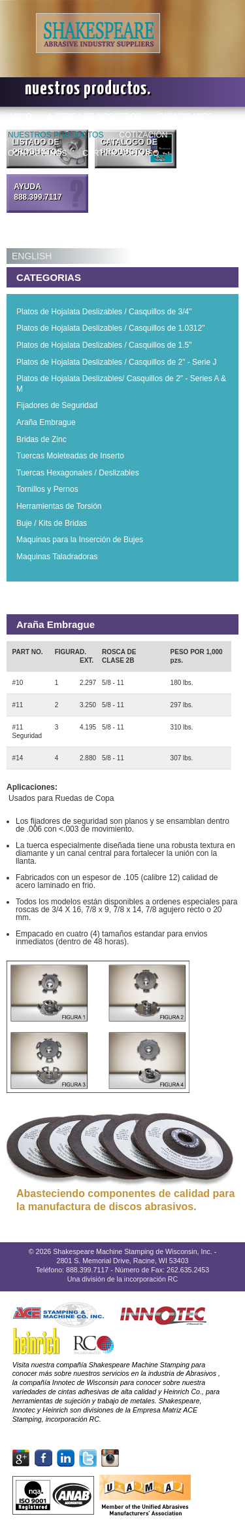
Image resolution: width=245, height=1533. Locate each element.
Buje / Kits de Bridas (51, 523)
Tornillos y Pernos (47, 489)
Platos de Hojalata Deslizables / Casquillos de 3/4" (103, 311)
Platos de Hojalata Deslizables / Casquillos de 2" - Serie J (116, 362)
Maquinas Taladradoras (57, 556)
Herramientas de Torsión (59, 506)
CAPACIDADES (185, 116)
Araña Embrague (46, 422)
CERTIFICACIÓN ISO (120, 153)
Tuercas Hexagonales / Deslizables (77, 472)
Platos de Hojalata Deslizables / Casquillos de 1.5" (103, 345)
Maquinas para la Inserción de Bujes (79, 539)
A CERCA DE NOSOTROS (95, 116)
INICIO (20, 116)
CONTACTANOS (37, 153)
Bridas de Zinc (41, 439)
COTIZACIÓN (143, 134)
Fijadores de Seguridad (56, 405)
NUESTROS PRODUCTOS (55, 134)
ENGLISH (32, 256)
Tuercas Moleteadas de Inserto (70, 455)
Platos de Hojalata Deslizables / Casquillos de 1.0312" (110, 328)
